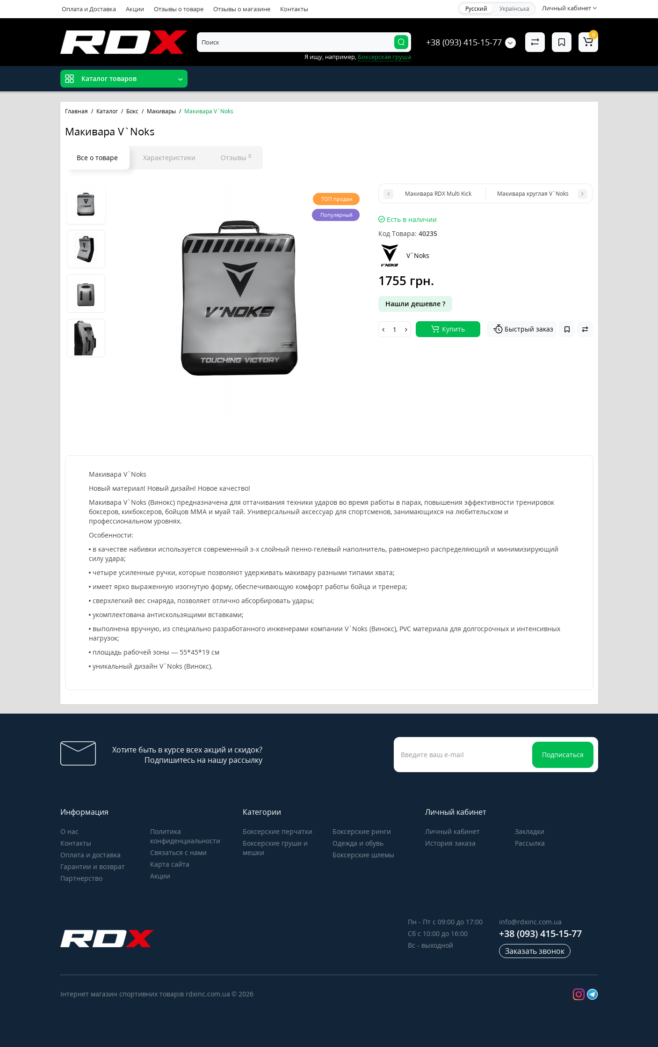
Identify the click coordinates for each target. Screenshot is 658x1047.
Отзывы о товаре (178, 9)
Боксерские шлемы (363, 854)
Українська (514, 9)
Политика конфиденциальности (185, 836)
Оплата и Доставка (89, 9)
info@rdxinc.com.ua (530, 921)
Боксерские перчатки (277, 831)
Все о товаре (97, 157)
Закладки (529, 831)
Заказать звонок (534, 951)
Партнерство (81, 878)
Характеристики (169, 157)
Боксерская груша (384, 56)
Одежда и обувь (358, 843)
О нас (69, 831)
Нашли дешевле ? (415, 303)
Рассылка (530, 843)
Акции (135, 9)
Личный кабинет (452, 831)
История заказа (450, 843)
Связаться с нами (178, 852)
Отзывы (236, 157)
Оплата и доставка (90, 854)
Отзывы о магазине (241, 9)
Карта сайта (169, 864)
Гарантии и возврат (92, 866)
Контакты (294, 9)
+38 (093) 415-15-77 (464, 42)
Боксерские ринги (362, 831)
